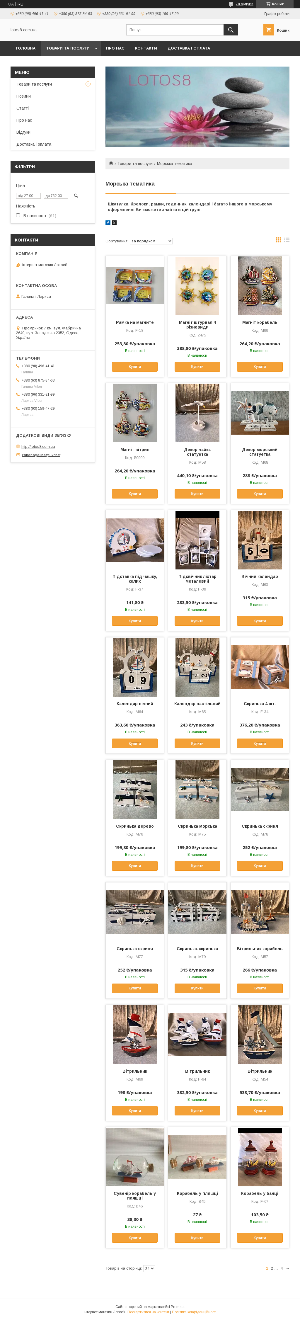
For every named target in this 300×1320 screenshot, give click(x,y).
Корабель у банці (259, 1193)
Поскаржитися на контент (148, 1312)
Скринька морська (197, 826)
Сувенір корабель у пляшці (135, 1195)
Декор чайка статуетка (197, 452)
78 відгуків (244, 4)
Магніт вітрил (134, 449)
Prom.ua (178, 1307)
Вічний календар (259, 576)
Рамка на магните (135, 322)
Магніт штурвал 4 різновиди (197, 324)
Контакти (146, 48)
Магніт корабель (259, 322)
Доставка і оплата (189, 48)
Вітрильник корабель (260, 948)
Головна (25, 48)
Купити (135, 367)
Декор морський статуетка (259, 452)
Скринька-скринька (197, 948)
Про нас (115, 48)
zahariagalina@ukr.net (41, 455)
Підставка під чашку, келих (134, 579)
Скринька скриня (260, 826)
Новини (23, 96)
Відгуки (23, 132)
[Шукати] (231, 29)
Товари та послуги (68, 48)
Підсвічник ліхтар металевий (197, 579)
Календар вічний (135, 703)
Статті (22, 108)
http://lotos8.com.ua (38, 446)
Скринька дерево (135, 826)
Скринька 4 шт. (260, 703)
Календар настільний (197, 703)
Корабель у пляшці (197, 1193)
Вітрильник (134, 1071)
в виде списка (286, 241)
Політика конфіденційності (194, 1312)
